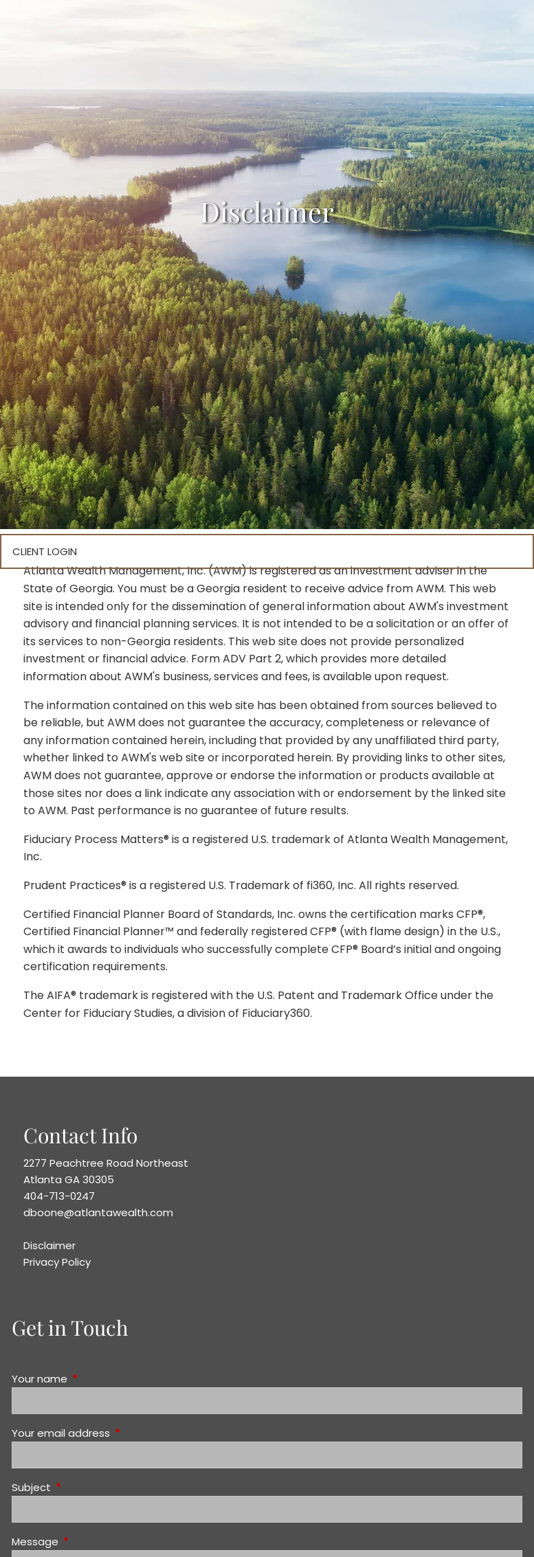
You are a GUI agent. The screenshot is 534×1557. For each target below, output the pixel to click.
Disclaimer (49, 1245)
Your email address (113, 1433)
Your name (92, 1378)
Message (88, 1541)
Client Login (44, 551)
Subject (84, 1487)
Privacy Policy (57, 1262)
